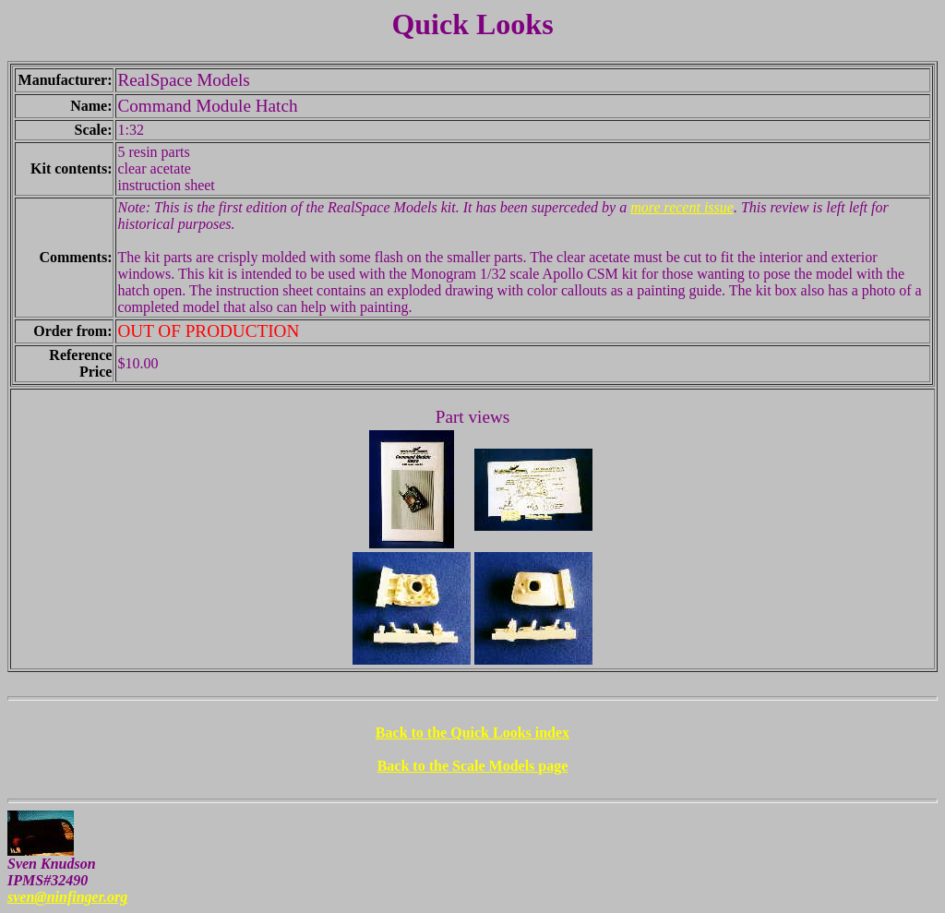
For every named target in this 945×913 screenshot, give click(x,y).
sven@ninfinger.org (67, 897)
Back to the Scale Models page (472, 766)
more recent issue (682, 207)
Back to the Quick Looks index (472, 732)
